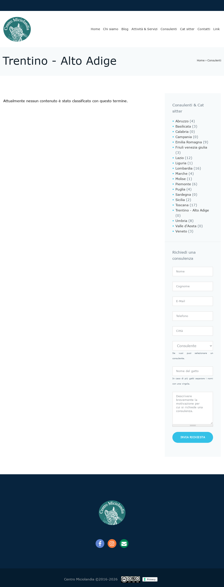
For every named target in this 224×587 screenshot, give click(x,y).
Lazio (179, 158)
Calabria (182, 132)
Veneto (181, 231)
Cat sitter (187, 29)
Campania (183, 137)
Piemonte (183, 184)
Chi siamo (110, 29)
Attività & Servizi (144, 29)
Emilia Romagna (188, 142)
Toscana (182, 205)
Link (216, 29)
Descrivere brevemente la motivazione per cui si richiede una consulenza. (192, 408)
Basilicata (183, 126)
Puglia (180, 189)
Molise (180, 179)
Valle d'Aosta (185, 226)
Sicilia (180, 200)
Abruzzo (182, 121)
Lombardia (183, 168)
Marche (181, 173)
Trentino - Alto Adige (192, 210)
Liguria (180, 163)
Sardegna (183, 194)
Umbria (181, 221)
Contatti (204, 29)
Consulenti (169, 29)
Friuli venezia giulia (191, 147)
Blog (124, 29)
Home (95, 29)
